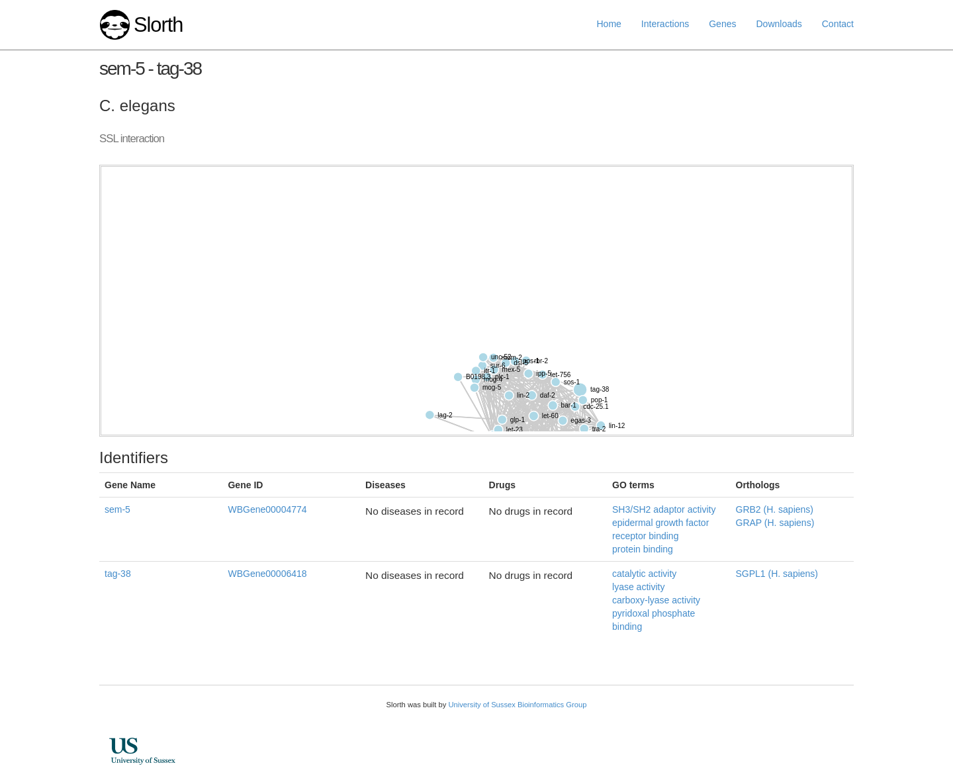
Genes (722, 24)
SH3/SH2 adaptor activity (663, 509)
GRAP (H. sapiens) (775, 522)
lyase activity (638, 587)
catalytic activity (644, 573)
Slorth (158, 24)
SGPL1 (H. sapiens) (777, 573)
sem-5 (117, 509)
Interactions (665, 24)
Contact (838, 24)
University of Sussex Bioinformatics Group (517, 705)
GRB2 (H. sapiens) (774, 509)
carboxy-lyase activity (656, 600)
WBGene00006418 (267, 573)
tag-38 (118, 573)
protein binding (642, 549)
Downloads (778, 24)
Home (609, 24)
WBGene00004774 (267, 509)
